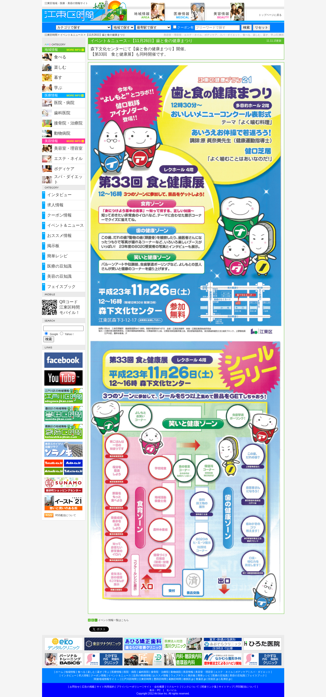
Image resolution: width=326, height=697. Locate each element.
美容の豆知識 (59, 276)
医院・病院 (64, 102)
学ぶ (58, 87)
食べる (60, 57)
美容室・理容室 (68, 148)
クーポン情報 (59, 215)
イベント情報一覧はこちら (113, 620)
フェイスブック (61, 286)
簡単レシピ (57, 256)
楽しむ (60, 67)
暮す (58, 77)
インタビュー (59, 195)
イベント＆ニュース (71, 34)
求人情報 (55, 205)
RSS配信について (65, 515)
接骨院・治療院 (68, 123)
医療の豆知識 (59, 266)
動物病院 (62, 133)
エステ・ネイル (68, 158)
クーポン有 (183, 27)
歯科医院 (62, 113)
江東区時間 (51, 34)
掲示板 (53, 246)
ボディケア (64, 169)
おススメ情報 (59, 235)
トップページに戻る (270, 15)
